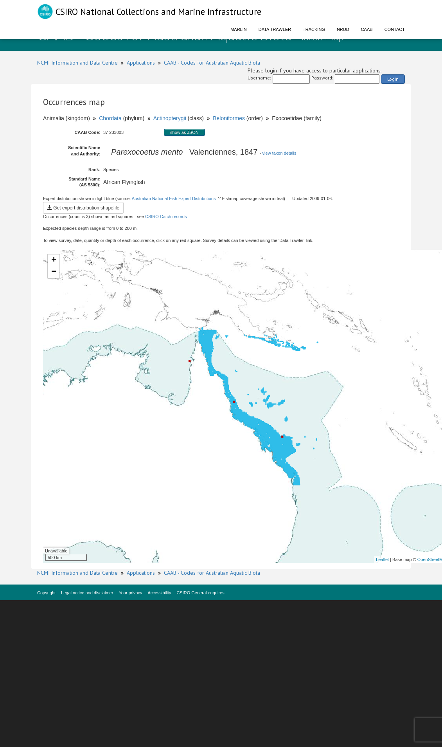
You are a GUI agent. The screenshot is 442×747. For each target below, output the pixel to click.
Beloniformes (229, 118)
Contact (395, 29)
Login (393, 79)
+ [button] (53, 260)
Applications (141, 62)
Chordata (110, 118)
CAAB (367, 29)
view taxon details (279, 153)
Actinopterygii (169, 118)
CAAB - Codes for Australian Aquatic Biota (212, 62)
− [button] (53, 272)
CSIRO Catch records (166, 216)
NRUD (343, 29)
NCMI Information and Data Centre (77, 62)
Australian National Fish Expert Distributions (174, 198)
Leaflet (382, 559)
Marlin (238, 29)
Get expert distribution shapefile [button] (83, 208)
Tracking (314, 29)
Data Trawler (275, 29)
